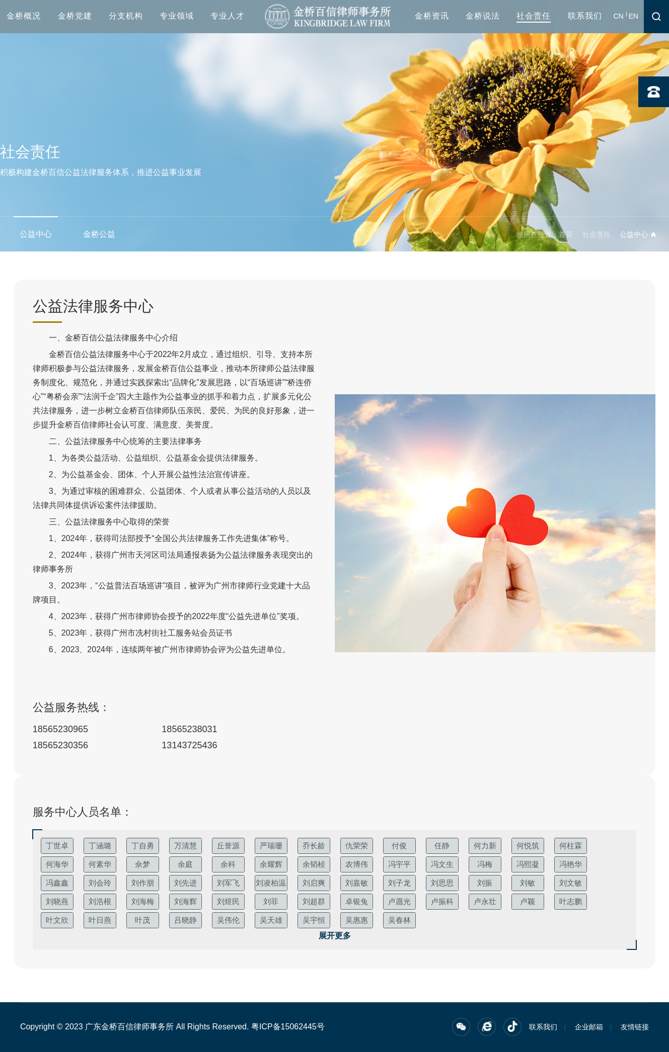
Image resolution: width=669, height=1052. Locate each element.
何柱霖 (570, 845)
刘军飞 (228, 883)
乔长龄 (314, 845)
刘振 (484, 883)
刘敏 (527, 883)
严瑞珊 (271, 845)
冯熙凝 (527, 864)
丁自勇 (142, 845)
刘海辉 (185, 901)
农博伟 (356, 864)
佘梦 (142, 864)
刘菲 (270, 901)
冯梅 (484, 864)
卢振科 (442, 901)
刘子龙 (399, 883)
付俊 (399, 845)
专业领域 (177, 16)
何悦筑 (527, 845)
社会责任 (533, 16)
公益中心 (36, 234)
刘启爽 (314, 883)
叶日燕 (100, 920)
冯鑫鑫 (57, 883)
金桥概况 (24, 16)
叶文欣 (57, 920)
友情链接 (635, 1027)
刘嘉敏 (356, 883)
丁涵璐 (100, 845)
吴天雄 (271, 920)
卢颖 (527, 901)
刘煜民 (228, 901)
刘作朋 (142, 883)
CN (619, 16)
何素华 (100, 864)
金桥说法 (483, 16)
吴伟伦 (228, 920)
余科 (228, 864)
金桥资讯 (432, 16)
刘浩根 (100, 901)
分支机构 (126, 16)
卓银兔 (356, 901)
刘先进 (185, 883)
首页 (566, 234)
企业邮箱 (589, 1027)
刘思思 (442, 883)
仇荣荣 (356, 845)
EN (633, 16)
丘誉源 (228, 845)
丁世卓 (57, 845)
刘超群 (314, 901)
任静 (442, 845)
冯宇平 (399, 864)
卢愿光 (399, 901)
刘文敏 (570, 883)
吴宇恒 (314, 920)
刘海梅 (142, 901)
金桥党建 (75, 16)
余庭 (185, 864)
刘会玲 (100, 883)
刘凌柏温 (271, 883)
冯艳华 (570, 864)
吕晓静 (185, 920)
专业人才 (227, 16)
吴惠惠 (356, 920)
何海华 (57, 864)
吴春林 (399, 920)
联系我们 (585, 16)
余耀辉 (271, 864)
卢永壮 (485, 901)
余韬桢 (314, 864)
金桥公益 (99, 234)
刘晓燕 (57, 901)
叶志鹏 (570, 901)
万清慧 (185, 845)
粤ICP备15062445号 (288, 1026)
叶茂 (142, 920)
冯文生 (442, 864)
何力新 (485, 845)
